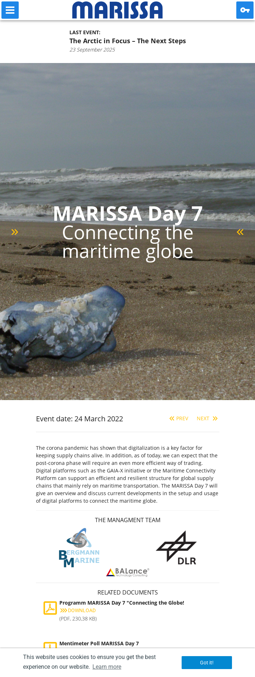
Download (77, 610)
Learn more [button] (106, 666)
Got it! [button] (207, 662)
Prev (178, 418)
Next (208, 418)
